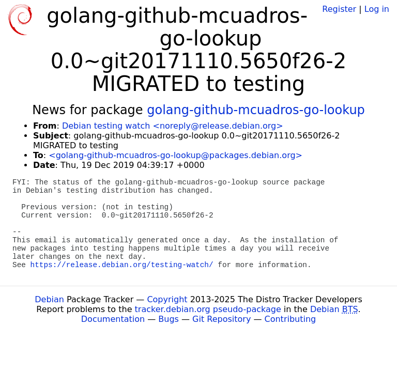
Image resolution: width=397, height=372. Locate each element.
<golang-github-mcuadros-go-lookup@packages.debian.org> (175, 155)
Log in (376, 9)
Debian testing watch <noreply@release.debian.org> (172, 126)
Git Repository (221, 319)
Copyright (167, 299)
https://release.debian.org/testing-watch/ (121, 265)
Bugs (168, 319)
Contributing (290, 319)
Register (339, 9)
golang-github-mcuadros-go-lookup (256, 110)
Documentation (113, 319)
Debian (49, 299)
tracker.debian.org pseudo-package (208, 309)
